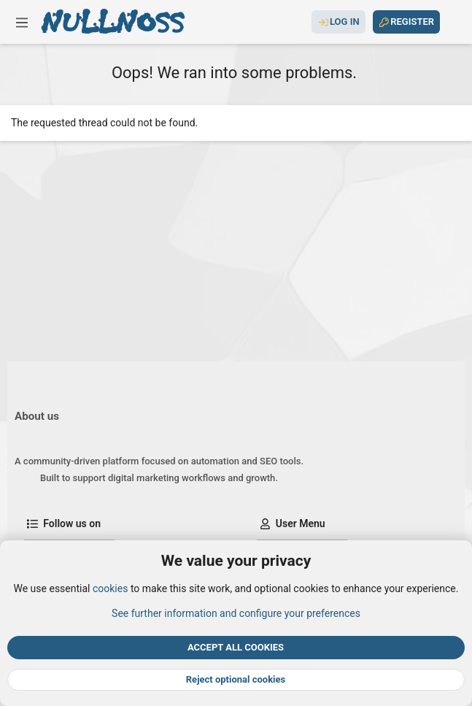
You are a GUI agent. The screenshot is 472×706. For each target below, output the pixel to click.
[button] (21, 22)
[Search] (452, 22)
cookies (110, 589)
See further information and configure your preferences (236, 613)
